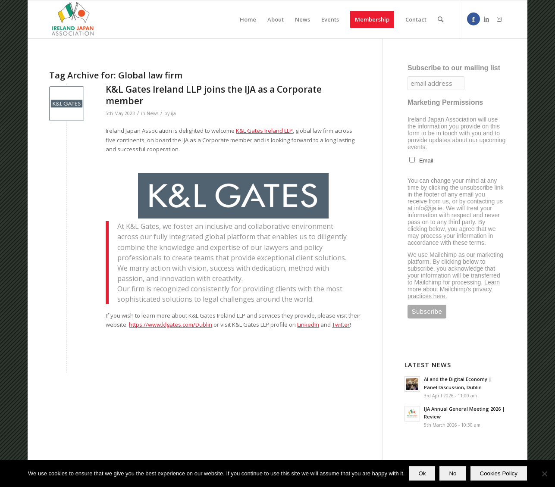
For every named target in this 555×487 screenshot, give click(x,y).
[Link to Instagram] (499, 18)
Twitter (341, 324)
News (152, 113)
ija (173, 113)
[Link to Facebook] (473, 18)
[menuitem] (248, 19)
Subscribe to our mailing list (454, 68)
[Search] (440, 19)
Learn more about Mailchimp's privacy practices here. (454, 289)
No (452, 473)
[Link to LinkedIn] (486, 18)
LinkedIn (308, 324)
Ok (422, 473)
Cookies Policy (498, 473)
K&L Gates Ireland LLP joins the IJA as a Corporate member (214, 95)
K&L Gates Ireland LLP (264, 130)
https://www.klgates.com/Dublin (170, 324)
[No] (544, 473)
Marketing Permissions (445, 102)
